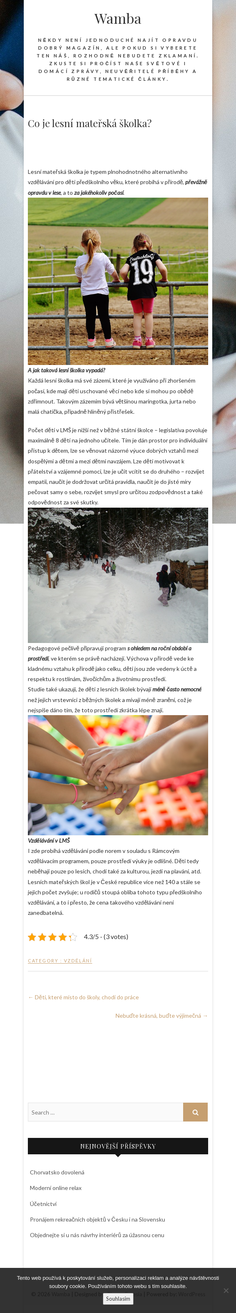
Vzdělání (78, 960)
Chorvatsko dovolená (57, 1172)
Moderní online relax (56, 1187)
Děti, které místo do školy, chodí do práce (83, 997)
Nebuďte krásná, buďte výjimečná (162, 1015)
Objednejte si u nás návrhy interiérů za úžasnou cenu (97, 1234)
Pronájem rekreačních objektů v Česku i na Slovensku (97, 1219)
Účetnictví (43, 1203)
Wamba (118, 18)
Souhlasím (118, 1298)
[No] (226, 1290)
